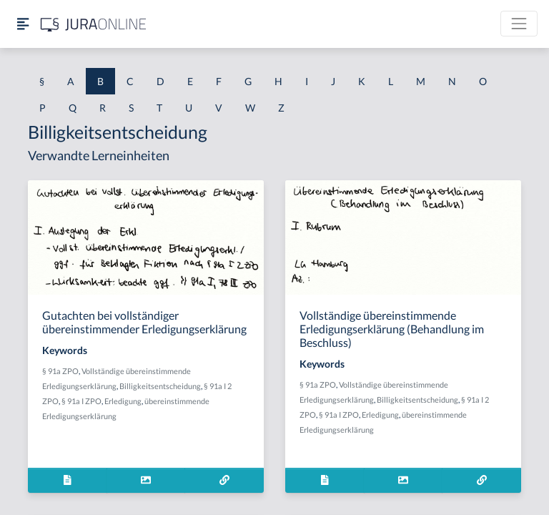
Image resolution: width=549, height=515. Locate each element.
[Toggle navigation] (519, 23)
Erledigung (123, 401)
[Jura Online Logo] (93, 24)
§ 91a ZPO (60, 371)
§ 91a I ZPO (81, 401)
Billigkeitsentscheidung (160, 386)
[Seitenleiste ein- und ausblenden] (22, 24)
